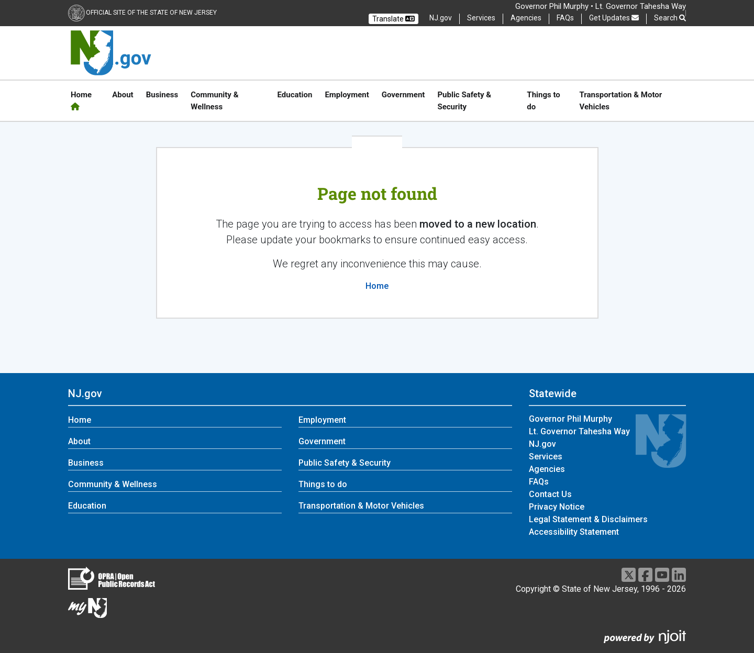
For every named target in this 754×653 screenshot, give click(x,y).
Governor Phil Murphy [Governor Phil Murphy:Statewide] (570, 419)
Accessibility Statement (574, 532)
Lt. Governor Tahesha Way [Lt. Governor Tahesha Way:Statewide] (579, 431)
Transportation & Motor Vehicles (621, 100)
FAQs (565, 18)
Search (670, 18)
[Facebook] (645, 575)
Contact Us (550, 494)
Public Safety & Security (464, 100)
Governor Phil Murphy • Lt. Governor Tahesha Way (600, 6)
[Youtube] (662, 575)
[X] (629, 575)
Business (162, 94)
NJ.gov (440, 18)
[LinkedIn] (679, 575)
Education (294, 94)
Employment (347, 94)
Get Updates (614, 18)
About (122, 94)
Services (481, 18)
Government (403, 94)
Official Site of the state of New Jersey (151, 12)
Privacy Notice (556, 507)
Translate (393, 19)
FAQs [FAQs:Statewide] (539, 482)
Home (81, 100)
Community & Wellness (214, 100)
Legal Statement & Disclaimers (588, 519)
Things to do (543, 100)
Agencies (526, 18)
